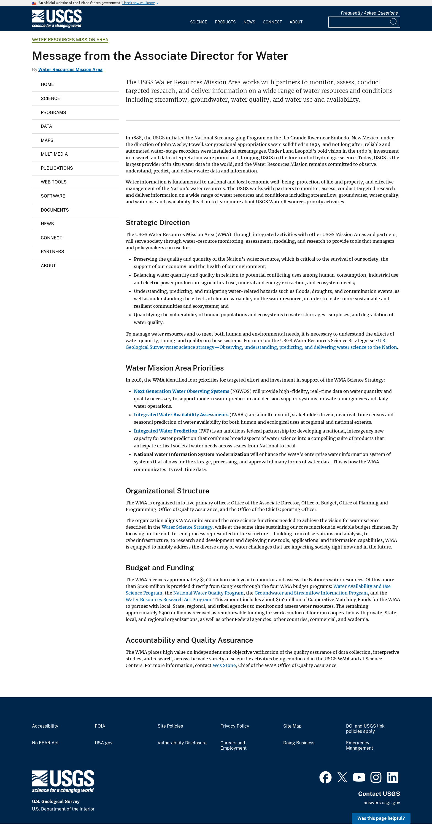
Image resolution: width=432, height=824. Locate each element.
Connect (272, 22)
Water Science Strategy (187, 527)
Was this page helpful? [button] (381, 818)
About (296, 22)
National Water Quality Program (208, 593)
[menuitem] (198, 18)
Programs (53, 112)
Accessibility (45, 726)
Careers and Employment (233, 746)
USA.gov (103, 743)
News (249, 22)
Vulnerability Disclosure (182, 743)
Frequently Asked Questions (369, 13)
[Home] (57, 26)
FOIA (100, 726)
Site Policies (170, 726)
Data (46, 126)
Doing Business (298, 743)
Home (47, 84)
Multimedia (54, 154)
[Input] (364, 22)
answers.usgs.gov (382, 802)
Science (198, 22)
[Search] (394, 22)
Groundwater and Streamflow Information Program (311, 593)
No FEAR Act (45, 743)
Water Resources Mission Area (70, 39)
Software (53, 196)
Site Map (292, 726)
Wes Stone (224, 665)
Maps (47, 140)
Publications (57, 168)
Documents (55, 210)
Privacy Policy (234, 726)
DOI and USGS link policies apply (365, 729)
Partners (52, 251)
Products (225, 22)
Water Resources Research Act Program (168, 599)
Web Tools (54, 182)
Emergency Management (359, 746)
